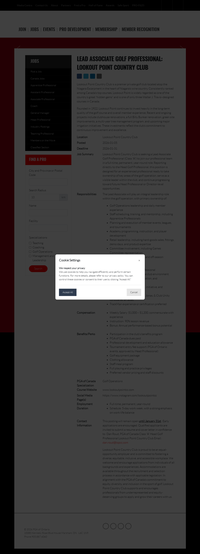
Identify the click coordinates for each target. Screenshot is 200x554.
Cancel (134, 292)
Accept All (68, 292)
